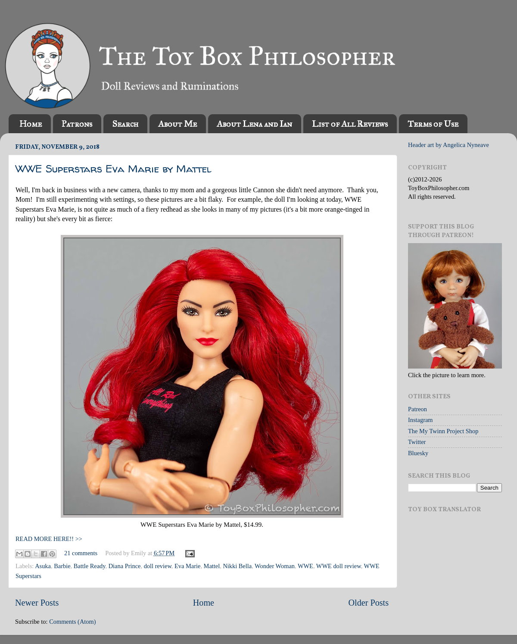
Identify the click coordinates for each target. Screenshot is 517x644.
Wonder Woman (275, 566)
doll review (157, 566)
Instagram (420, 419)
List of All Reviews (350, 124)
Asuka (43, 566)
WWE (305, 566)
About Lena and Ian (254, 124)
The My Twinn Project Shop (443, 431)
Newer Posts (37, 602)
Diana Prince (125, 566)
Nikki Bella (237, 566)
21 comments (80, 553)
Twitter (417, 441)
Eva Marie (187, 566)
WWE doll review (338, 566)
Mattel (212, 566)
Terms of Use (433, 124)
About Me (177, 124)
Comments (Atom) (72, 621)
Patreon (417, 409)
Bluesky (418, 453)
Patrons (77, 124)
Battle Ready (90, 566)
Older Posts (368, 602)
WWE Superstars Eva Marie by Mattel (114, 169)
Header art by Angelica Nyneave (448, 144)
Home (30, 124)
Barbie (62, 566)
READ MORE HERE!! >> (49, 538)
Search (125, 124)
